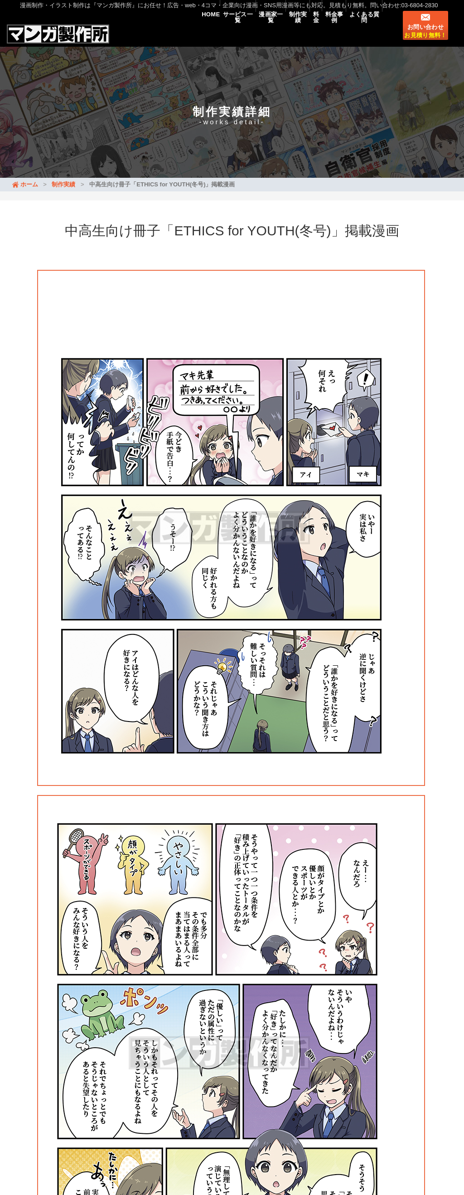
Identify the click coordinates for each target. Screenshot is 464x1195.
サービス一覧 (188, 32)
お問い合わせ (425, 38)
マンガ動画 (59, 1137)
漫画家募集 (182, 1137)
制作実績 (266, 32)
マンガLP (96, 1137)
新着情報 (82, 1113)
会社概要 (219, 1137)
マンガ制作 (140, 1125)
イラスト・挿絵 (188, 1125)
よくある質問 (360, 32)
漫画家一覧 (230, 32)
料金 (293, 32)
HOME (152, 32)
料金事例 (321, 32)
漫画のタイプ (138, 1137)
